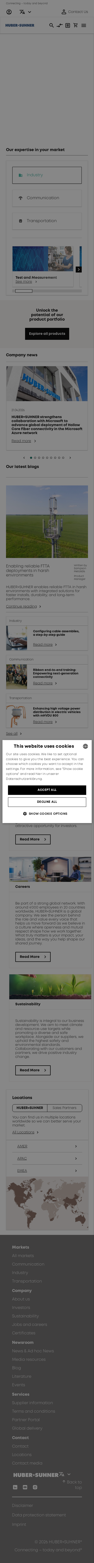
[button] (47, 814)
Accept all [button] (47, 790)
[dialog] (46, 781)
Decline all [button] (47, 802)
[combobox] (85, 746)
